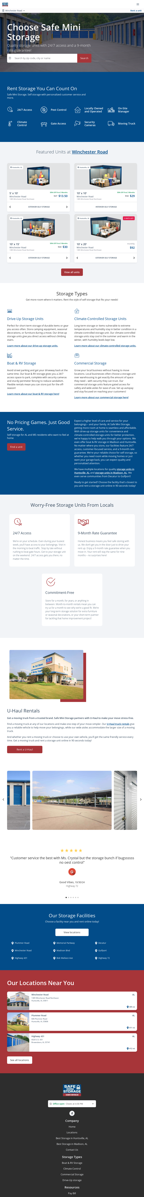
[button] (66, 897)
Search (84, 58)
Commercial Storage (72, 1174)
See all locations (19, 1060)
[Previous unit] (10, 207)
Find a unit (16, 447)
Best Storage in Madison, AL (72, 1144)
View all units (72, 272)
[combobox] (72, 1103)
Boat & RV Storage (72, 1163)
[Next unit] (67, 207)
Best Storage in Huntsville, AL (72, 1138)
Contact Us (72, 1149)
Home (72, 1126)
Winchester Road (90, 152)
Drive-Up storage (72, 1180)
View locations (72, 932)
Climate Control (72, 1168)
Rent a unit (136, 10)
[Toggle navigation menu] (139, 4)
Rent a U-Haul (25, 749)
